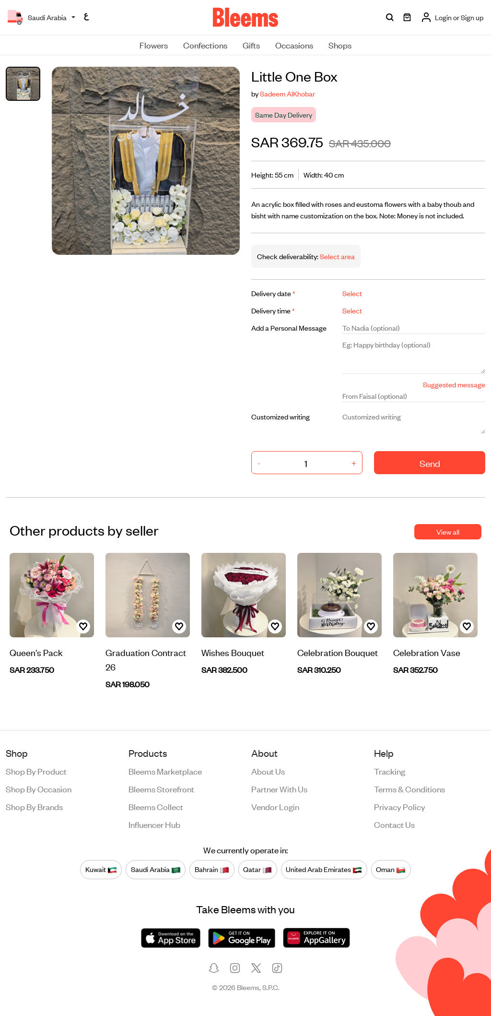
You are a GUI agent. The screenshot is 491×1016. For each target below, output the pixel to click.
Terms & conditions (409, 788)
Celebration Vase (426, 652)
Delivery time (273, 310)
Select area (336, 256)
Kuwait (101, 869)
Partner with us (279, 788)
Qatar (257, 869)
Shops (339, 44)
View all (447, 531)
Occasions (294, 44)
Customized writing (280, 416)
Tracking (389, 771)
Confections (205, 44)
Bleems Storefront (161, 788)
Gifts (251, 44)
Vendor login (275, 806)
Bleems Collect (156, 806)
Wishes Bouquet (232, 652)
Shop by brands (34, 806)
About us (268, 771)
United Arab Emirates (324, 869)
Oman (391, 869)
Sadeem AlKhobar (287, 93)
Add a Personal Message (289, 328)
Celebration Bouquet (337, 652)
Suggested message (454, 384)
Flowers (154, 44)
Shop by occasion (38, 788)
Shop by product (36, 771)
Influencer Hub (154, 824)
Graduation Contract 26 (145, 659)
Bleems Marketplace (165, 771)
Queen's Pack (36, 652)
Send (430, 463)
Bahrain (212, 869)
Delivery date (273, 293)
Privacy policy (399, 806)
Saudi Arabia (156, 869)
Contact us (394, 824)
